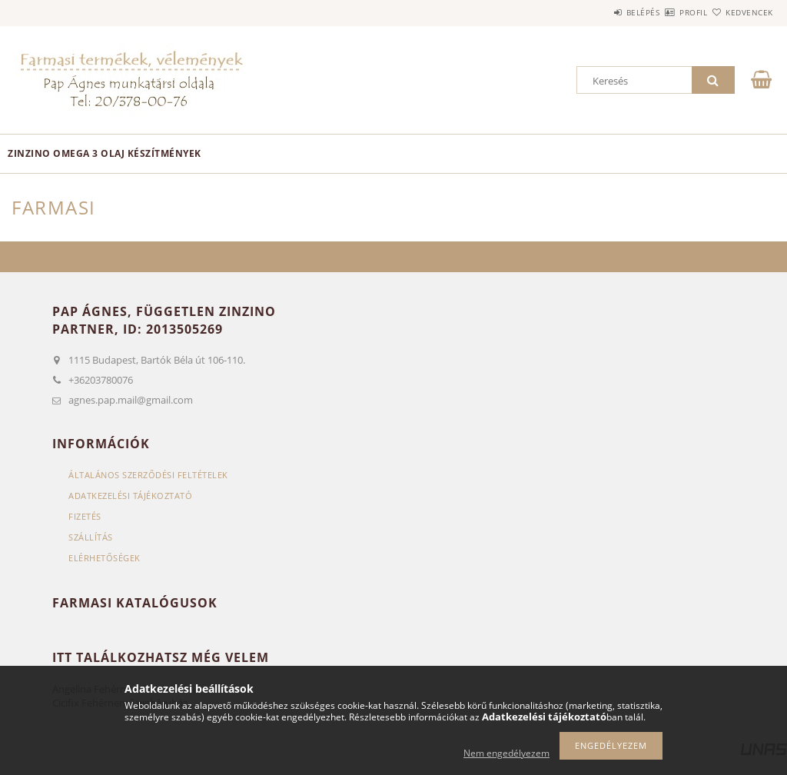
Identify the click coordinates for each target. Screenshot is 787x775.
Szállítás (90, 537)
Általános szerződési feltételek (148, 475)
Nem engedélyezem (506, 753)
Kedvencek (740, 12)
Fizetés (84, 516)
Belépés (598, 12)
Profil (666, 12)
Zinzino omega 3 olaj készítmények (104, 153)
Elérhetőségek (104, 558)
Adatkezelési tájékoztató (130, 495)
